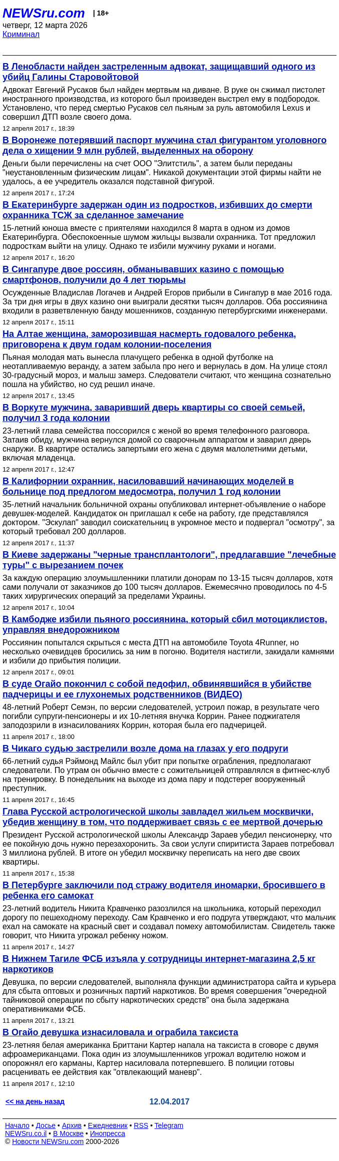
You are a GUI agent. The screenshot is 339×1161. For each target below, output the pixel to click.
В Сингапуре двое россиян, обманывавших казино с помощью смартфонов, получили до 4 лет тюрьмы (143, 274)
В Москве (68, 1133)
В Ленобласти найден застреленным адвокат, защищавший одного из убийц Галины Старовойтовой (159, 72)
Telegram (169, 1125)
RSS (141, 1125)
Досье (46, 1125)
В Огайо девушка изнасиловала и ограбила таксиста (120, 1032)
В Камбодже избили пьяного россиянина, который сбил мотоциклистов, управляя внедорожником (165, 624)
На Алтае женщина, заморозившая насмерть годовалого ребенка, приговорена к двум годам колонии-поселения (149, 339)
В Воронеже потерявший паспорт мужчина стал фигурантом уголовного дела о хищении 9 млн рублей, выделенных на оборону (164, 145)
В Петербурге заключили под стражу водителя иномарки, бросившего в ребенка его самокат (164, 890)
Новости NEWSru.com (48, 1141)
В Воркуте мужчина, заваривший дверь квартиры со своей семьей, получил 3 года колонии (154, 413)
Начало (17, 1125)
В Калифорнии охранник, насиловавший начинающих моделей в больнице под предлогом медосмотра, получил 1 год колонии (148, 486)
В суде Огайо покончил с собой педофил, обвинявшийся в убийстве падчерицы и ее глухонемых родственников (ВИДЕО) (157, 689)
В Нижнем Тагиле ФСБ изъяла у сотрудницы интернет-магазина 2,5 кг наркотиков (159, 964)
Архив (72, 1125)
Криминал (21, 34)
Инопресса (108, 1133)
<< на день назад (35, 1101)
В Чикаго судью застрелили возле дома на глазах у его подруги (145, 748)
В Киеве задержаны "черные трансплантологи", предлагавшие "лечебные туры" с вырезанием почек (169, 560)
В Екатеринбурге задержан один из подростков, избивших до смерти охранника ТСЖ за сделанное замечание (157, 210)
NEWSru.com (44, 13)
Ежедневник (108, 1125)
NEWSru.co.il (26, 1133)
